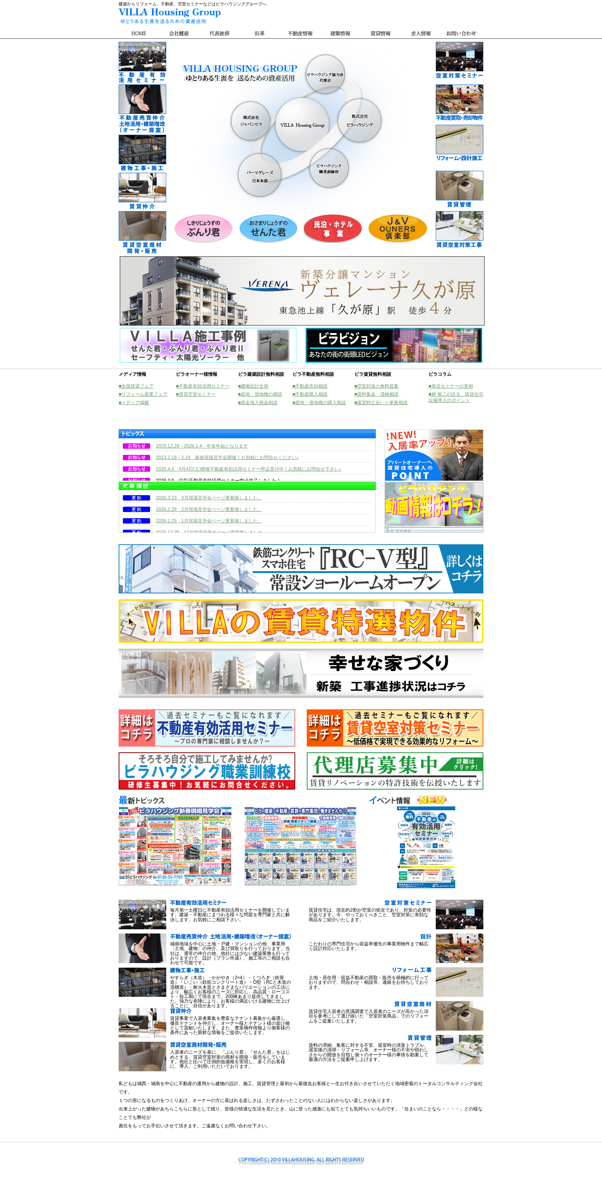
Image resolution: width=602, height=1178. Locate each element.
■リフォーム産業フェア (143, 394)
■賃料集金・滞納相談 (376, 394)
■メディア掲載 (134, 402)
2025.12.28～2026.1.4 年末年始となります (202, 446)
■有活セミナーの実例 (450, 386)
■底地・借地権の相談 (260, 394)
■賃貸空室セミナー (195, 394)
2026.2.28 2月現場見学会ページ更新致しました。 (209, 509)
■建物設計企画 (253, 386)
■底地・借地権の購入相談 (319, 402)
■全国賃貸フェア (136, 386)
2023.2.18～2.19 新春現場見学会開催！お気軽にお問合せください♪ (227, 457)
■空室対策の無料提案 (376, 386)
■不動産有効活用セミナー (202, 386)
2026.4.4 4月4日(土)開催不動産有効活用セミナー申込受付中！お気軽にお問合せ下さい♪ (248, 469)
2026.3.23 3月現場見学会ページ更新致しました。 (209, 498)
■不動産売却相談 (310, 386)
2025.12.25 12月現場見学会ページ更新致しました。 (211, 532)
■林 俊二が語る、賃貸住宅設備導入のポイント (455, 397)
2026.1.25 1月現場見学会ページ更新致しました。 (209, 521)
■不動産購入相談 (310, 394)
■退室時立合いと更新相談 (381, 402)
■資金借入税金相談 (258, 402)
